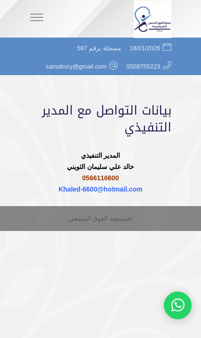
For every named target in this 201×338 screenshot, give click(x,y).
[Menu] (36, 19)
